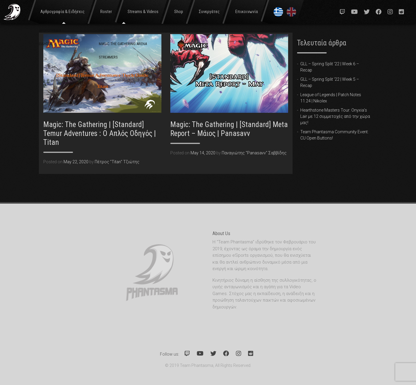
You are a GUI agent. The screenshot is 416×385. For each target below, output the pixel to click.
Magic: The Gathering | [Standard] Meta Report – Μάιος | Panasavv (229, 129)
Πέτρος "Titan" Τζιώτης (117, 161)
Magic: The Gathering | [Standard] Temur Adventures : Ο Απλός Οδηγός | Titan (99, 133)
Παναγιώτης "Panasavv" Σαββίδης (254, 152)
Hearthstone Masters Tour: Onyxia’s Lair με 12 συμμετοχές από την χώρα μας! (335, 116)
